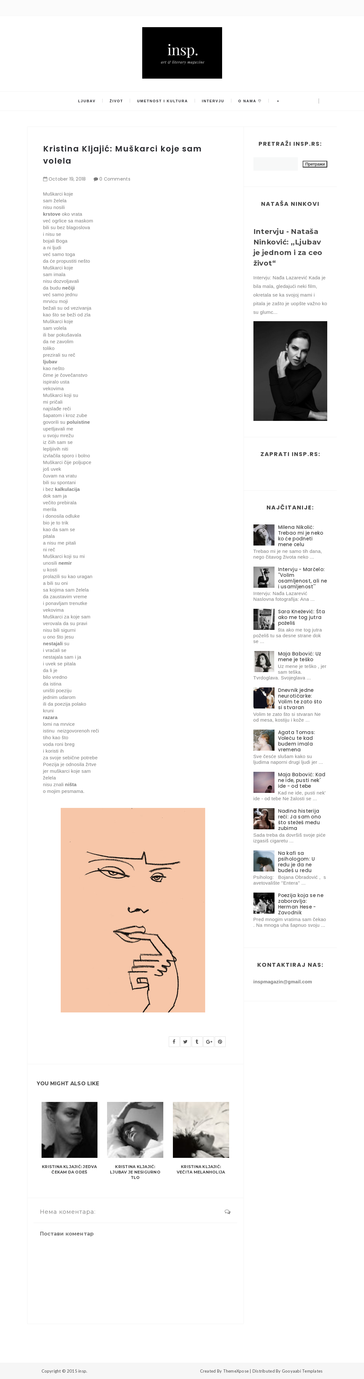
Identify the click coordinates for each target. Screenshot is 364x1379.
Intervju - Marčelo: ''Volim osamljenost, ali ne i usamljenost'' (302, 578)
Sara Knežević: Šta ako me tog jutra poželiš (301, 617)
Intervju (212, 101)
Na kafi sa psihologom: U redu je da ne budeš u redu (296, 862)
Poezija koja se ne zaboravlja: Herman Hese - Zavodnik (300, 904)
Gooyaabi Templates (302, 1371)
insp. (82, 1371)
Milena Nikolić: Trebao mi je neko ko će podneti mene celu (300, 536)
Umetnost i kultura (163, 101)
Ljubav (89, 101)
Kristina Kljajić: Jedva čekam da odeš (69, 1169)
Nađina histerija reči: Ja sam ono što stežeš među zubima (299, 820)
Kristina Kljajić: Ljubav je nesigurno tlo (135, 1172)
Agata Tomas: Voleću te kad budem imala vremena (296, 741)
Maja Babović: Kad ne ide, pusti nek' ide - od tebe (302, 780)
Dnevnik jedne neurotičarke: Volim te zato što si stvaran (300, 699)
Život (118, 101)
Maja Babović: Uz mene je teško (299, 656)
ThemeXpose (236, 1371)
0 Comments (114, 179)
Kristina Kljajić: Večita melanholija (201, 1169)
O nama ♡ (248, 101)
